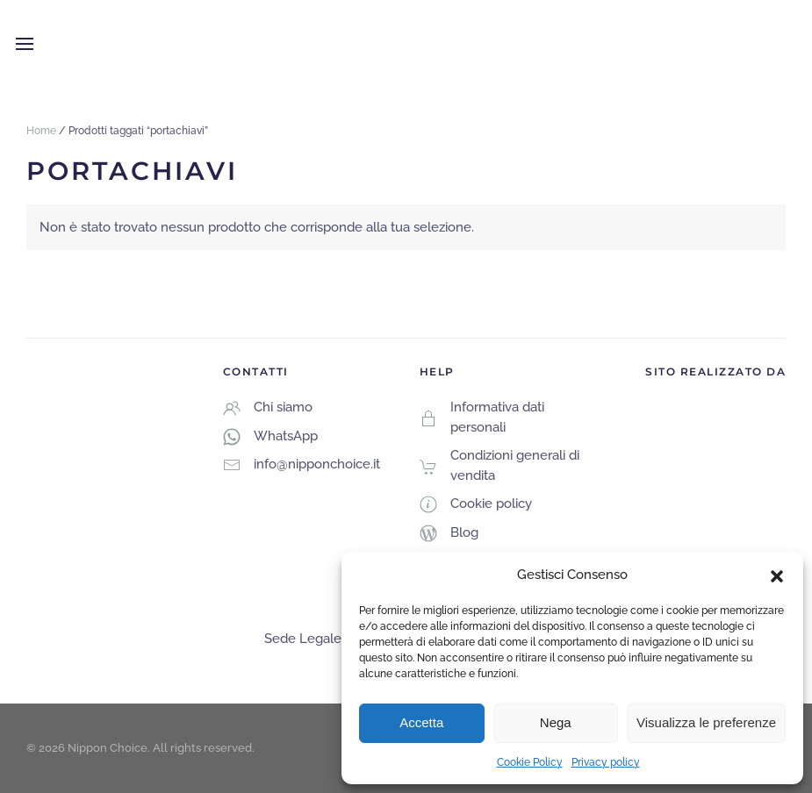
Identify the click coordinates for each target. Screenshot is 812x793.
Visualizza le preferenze (706, 722)
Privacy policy (605, 762)
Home (41, 131)
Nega (555, 722)
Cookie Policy (530, 762)
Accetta (421, 722)
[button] (777, 574)
